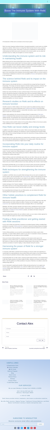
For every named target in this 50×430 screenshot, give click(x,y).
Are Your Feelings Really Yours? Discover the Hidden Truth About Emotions (40, 286)
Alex (22, 266)
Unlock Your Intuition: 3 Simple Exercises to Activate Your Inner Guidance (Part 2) (16, 301)
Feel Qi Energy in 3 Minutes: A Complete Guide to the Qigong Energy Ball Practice (40, 301)
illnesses (33, 73)
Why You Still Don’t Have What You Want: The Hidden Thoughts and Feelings (16, 286)
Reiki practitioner (18, 226)
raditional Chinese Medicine (17, 209)
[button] (47, 2)
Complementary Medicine (31, 108)
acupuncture (5, 203)
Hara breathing (26, 176)
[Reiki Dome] (25, 413)
